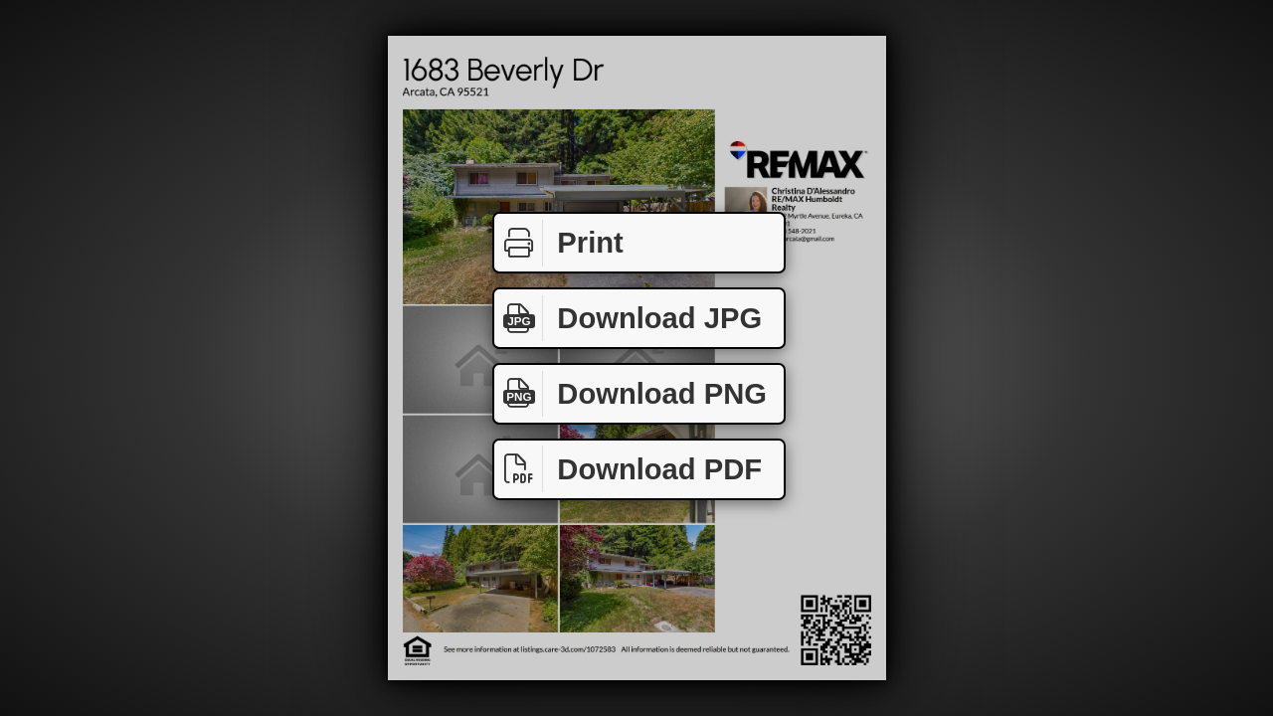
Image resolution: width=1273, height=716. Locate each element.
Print (559, 243)
